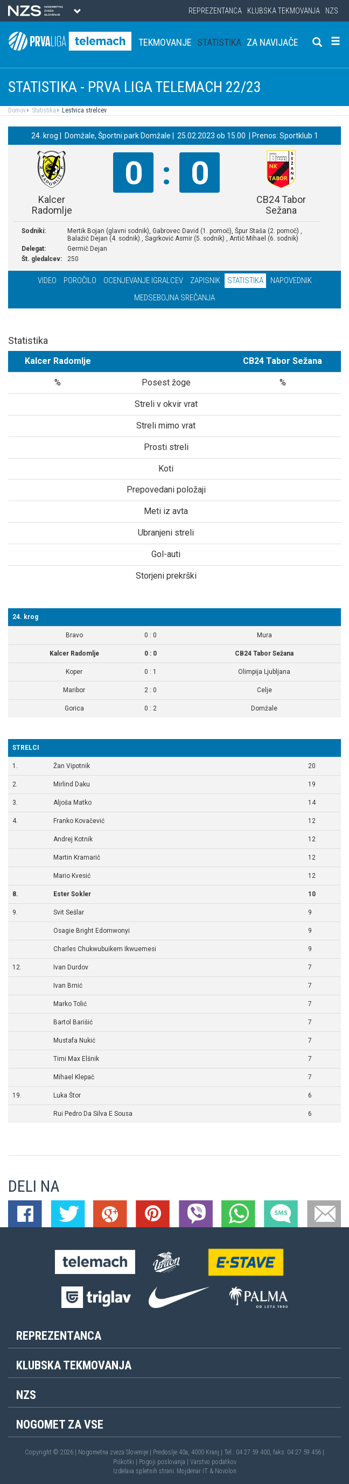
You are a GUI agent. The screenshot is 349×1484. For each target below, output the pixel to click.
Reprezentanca (215, 10)
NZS (331, 10)
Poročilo (80, 280)
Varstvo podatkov (213, 1462)
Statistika (219, 42)
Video (47, 280)
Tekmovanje (165, 42)
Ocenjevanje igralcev (143, 280)
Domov (17, 110)
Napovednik (291, 280)
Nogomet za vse (59, 1424)
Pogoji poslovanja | (164, 1462)
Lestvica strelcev (83, 110)
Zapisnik (205, 280)
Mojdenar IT (192, 1471)
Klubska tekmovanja (283, 10)
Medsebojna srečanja (174, 298)
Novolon (225, 1471)
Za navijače (272, 42)
